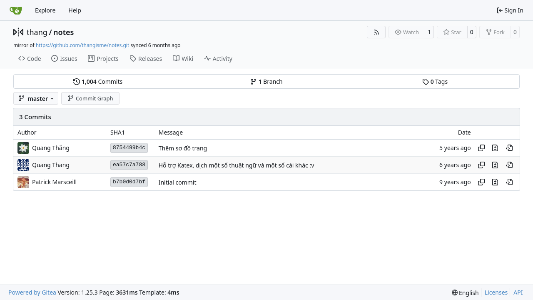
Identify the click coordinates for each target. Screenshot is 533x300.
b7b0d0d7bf (129, 182)
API (518, 292)
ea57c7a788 (129, 165)
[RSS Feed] (376, 32)
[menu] (465, 293)
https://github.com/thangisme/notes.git (82, 45)
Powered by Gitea (32, 292)
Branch (266, 81)
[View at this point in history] (509, 148)
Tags (435, 81)
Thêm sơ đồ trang (183, 148)
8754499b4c (129, 148)
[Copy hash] (481, 148)
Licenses (496, 292)
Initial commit (178, 182)
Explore (45, 10)
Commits (97, 81)
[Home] (15, 10)
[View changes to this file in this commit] (495, 148)
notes (63, 32)
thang (37, 32)
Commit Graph (90, 98)
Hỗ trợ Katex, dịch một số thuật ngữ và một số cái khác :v (236, 165)
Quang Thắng (51, 148)
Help (74, 10)
